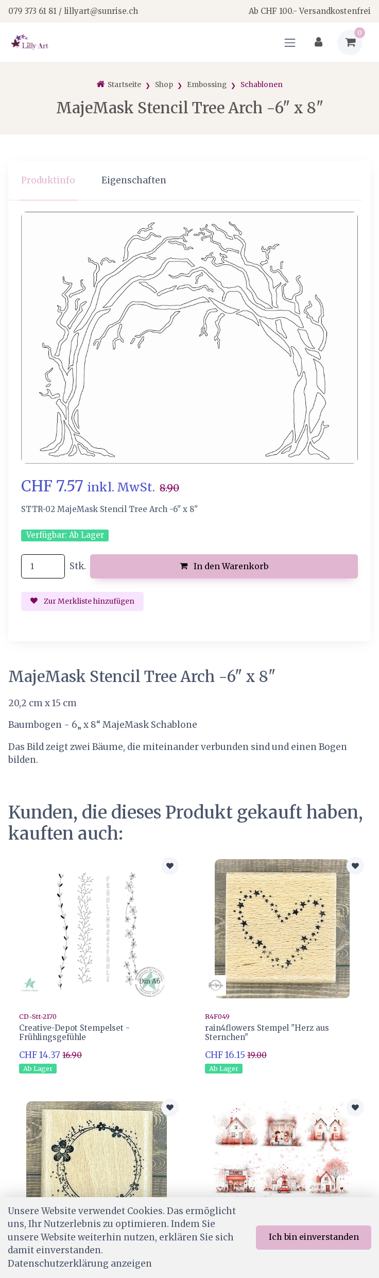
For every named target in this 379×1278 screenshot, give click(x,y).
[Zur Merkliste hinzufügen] (170, 866)
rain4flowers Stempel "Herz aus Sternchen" (267, 1032)
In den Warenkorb (224, 566)
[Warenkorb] (350, 42)
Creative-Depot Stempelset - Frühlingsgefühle (74, 1032)
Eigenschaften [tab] (133, 180)
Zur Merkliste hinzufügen (82, 601)
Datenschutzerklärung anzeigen (80, 1263)
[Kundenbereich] (318, 42)
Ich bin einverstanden (314, 1237)
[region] (189, 180)
